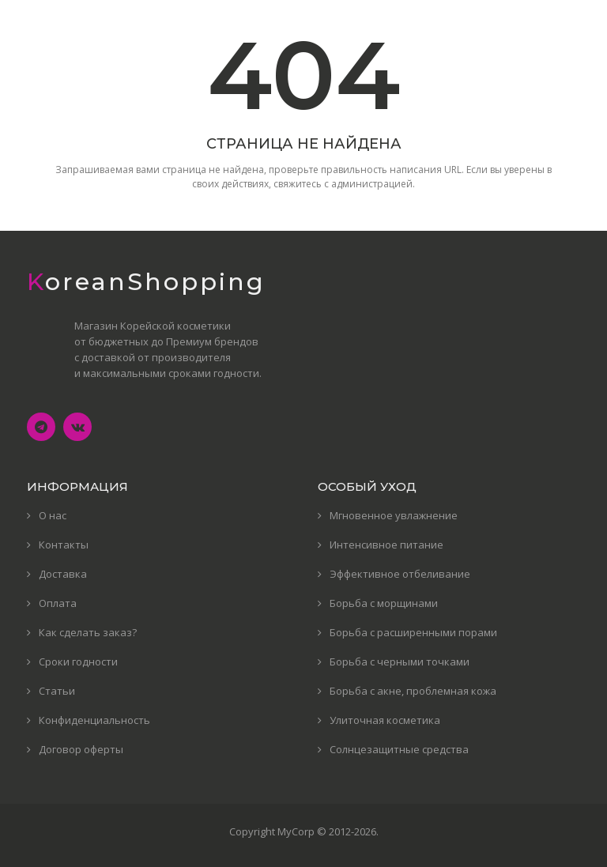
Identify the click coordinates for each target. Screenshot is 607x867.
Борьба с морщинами (384, 603)
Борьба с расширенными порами (413, 632)
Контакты (64, 544)
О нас (52, 515)
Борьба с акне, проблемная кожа (413, 691)
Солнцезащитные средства (399, 749)
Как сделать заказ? (88, 632)
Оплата (58, 603)
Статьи (57, 691)
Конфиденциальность (94, 720)
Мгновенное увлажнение (394, 515)
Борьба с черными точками (399, 661)
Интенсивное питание (386, 544)
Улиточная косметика (385, 720)
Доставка (63, 574)
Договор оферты (81, 749)
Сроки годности (78, 661)
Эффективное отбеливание (400, 574)
